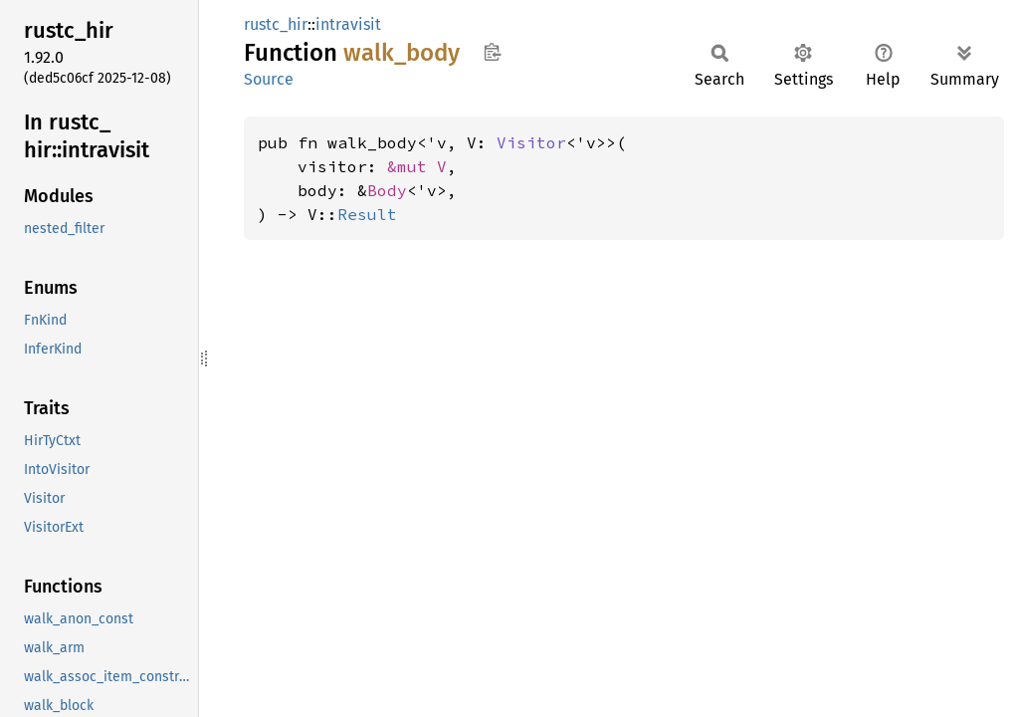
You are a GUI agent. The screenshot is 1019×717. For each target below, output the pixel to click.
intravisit (348, 24)
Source (269, 79)
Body (387, 190)
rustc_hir (275, 24)
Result (367, 214)
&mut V (417, 166)
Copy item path (492, 52)
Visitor (531, 142)
